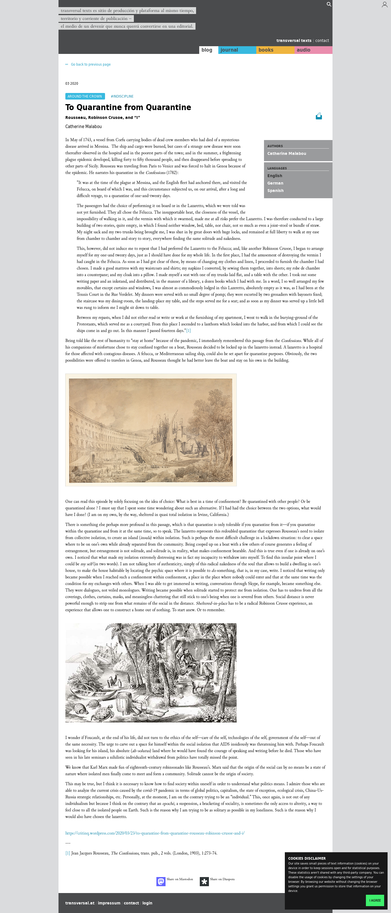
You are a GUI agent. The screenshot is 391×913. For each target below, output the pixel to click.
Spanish (275, 190)
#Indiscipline (122, 96)
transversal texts (295, 40)
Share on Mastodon (174, 881)
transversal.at (79, 903)
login (147, 903)
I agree (375, 900)
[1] (188, 330)
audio (303, 50)
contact (322, 40)
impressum (109, 903)
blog (206, 50)
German (275, 183)
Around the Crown (85, 96)
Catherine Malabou (286, 153)
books (265, 50)
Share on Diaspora (217, 881)
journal (228, 50)
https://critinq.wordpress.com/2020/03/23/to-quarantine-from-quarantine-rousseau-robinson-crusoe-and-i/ (155, 833)
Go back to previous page (90, 64)
